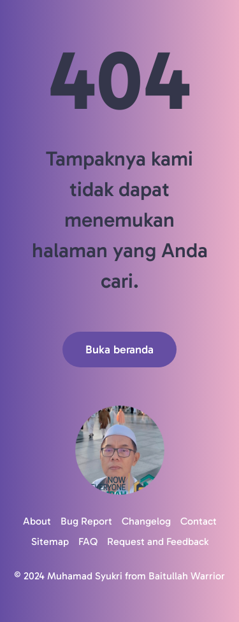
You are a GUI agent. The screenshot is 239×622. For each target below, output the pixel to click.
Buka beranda (119, 350)
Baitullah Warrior (186, 576)
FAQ (88, 541)
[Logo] (119, 450)
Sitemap (50, 541)
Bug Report (86, 521)
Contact (198, 521)
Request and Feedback (157, 541)
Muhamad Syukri (84, 576)
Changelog (146, 521)
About (37, 521)
